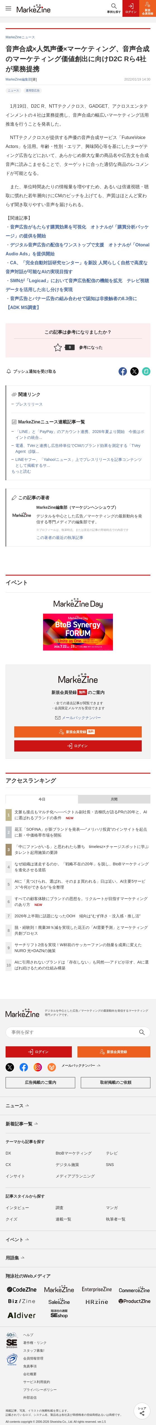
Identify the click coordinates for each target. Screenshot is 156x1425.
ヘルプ (28, 1335)
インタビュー (17, 1207)
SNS (110, 1164)
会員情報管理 (33, 1358)
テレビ (112, 1153)
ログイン (77, 746)
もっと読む (21, 471)
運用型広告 (33, 90)
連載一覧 (63, 1219)
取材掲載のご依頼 (115, 1082)
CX (8, 1164)
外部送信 (30, 1398)
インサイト (15, 1176)
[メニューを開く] (8, 8)
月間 (114, 799)
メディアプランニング (75, 1176)
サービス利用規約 (36, 1382)
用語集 (15, 1258)
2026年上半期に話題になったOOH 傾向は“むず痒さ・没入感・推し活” (77, 916)
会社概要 (30, 1374)
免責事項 (30, 1366)
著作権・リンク (35, 1343)
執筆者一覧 (116, 1219)
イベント (18, 1240)
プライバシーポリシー (40, 1390)
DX (8, 1153)
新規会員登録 (77, 732)
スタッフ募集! (33, 1351)
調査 (59, 1207)
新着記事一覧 (22, 1124)
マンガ (112, 1207)
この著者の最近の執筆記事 (59, 537)
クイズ (11, 1219)
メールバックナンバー (78, 717)
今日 (42, 799)
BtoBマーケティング (73, 1153)
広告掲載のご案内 (40, 1082)
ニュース (13, 90)
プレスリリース (29, 404)
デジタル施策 (67, 1164)
